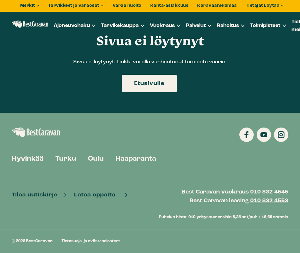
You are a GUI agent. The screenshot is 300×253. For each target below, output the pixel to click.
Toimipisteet (265, 25)
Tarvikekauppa (120, 25)
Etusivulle (149, 83)
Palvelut (196, 25)
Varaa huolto (127, 6)
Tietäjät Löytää (263, 6)
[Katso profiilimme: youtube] (264, 135)
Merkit (27, 6)
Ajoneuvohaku (72, 25)
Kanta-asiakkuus (169, 6)
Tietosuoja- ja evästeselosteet (91, 241)
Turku (65, 158)
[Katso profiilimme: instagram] (281, 135)
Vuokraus (162, 25)
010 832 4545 (269, 192)
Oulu (96, 158)
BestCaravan (30, 24)
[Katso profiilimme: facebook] (246, 135)
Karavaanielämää (217, 6)
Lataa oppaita (97, 195)
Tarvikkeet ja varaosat (73, 6)
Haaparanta (135, 158)
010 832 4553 (269, 201)
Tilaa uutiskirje (35, 195)
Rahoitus (228, 25)
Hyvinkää (28, 158)
